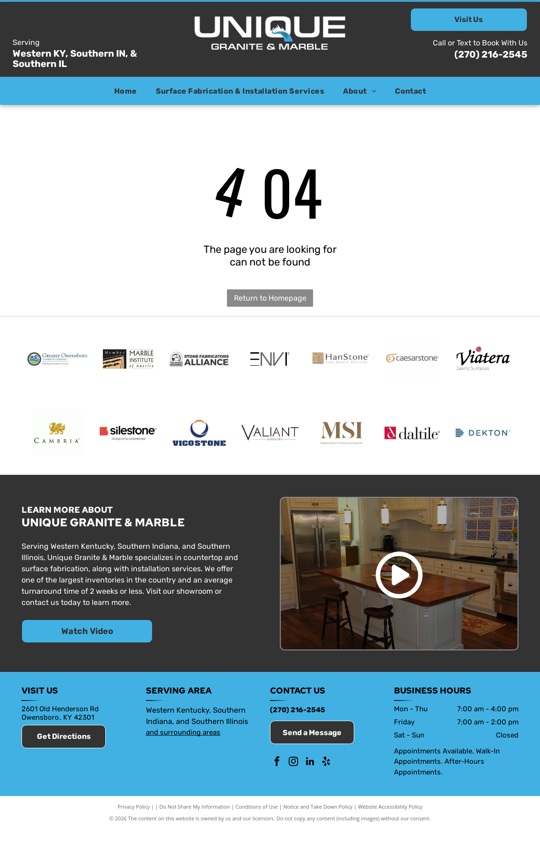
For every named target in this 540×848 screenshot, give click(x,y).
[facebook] (277, 782)
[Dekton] (482, 447)
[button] (240, 90)
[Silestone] (128, 447)
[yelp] (326, 782)
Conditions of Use (256, 825)
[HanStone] (341, 364)
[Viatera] (482, 364)
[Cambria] (57, 447)
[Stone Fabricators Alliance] (199, 364)
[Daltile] (412, 447)
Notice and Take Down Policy (318, 825)
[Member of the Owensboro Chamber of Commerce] (57, 364)
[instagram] (293, 782)
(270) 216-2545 (490, 54)
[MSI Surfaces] (341, 447)
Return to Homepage (270, 298)
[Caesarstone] (412, 364)
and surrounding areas (183, 751)
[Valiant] (270, 447)
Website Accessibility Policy (390, 825)
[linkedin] (310, 782)
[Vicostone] (199, 447)
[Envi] (270, 364)
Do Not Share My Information (195, 825)
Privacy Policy (133, 825)
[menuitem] (125, 90)
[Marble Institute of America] (128, 364)
